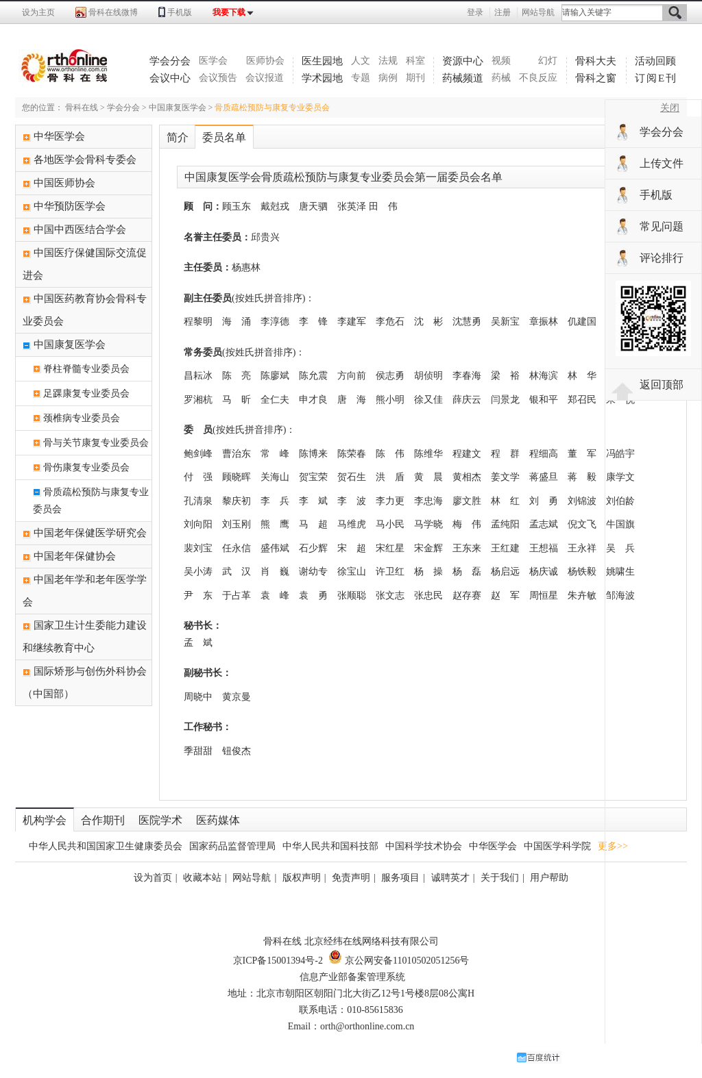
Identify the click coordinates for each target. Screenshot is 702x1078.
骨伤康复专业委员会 (86, 467)
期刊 (415, 78)
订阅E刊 (656, 78)
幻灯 (547, 60)
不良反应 (538, 78)
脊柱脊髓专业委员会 (86, 369)
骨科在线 (81, 107)
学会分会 (170, 60)
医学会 (213, 60)
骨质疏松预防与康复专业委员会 (272, 107)
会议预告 (218, 78)
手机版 (179, 12)
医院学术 (160, 820)
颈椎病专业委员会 (81, 418)
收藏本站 (202, 878)
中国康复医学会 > (182, 107)
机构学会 (44, 820)
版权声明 (301, 878)
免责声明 (351, 878)
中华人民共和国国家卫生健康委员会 (105, 846)
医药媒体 (218, 820)
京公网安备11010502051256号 (398, 960)
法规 (388, 60)
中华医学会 (493, 846)
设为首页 (153, 878)
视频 (501, 60)
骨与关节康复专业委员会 (96, 443)
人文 (360, 60)
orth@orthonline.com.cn (367, 1026)
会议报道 (264, 78)
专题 (360, 78)
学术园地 (322, 78)
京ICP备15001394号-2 (278, 960)
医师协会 (265, 60)
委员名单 (224, 137)
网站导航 (538, 12)
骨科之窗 (595, 78)
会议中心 (170, 78)
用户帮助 (549, 878)
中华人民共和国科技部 (330, 846)
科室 (415, 60)
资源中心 (462, 60)
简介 (178, 137)
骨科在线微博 (113, 12)
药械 (501, 78)
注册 (502, 12)
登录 (475, 12)
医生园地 (322, 60)
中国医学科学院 (557, 846)
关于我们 (500, 878)
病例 (388, 78)
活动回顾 (655, 60)
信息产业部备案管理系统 (352, 977)
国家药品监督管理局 (232, 846)
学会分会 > (128, 107)
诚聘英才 (450, 878)
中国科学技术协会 (423, 846)
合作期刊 (103, 820)
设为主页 (38, 12)
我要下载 (229, 12)
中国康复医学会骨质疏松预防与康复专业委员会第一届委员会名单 (343, 177)
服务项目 (400, 878)
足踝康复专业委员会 (86, 393)
